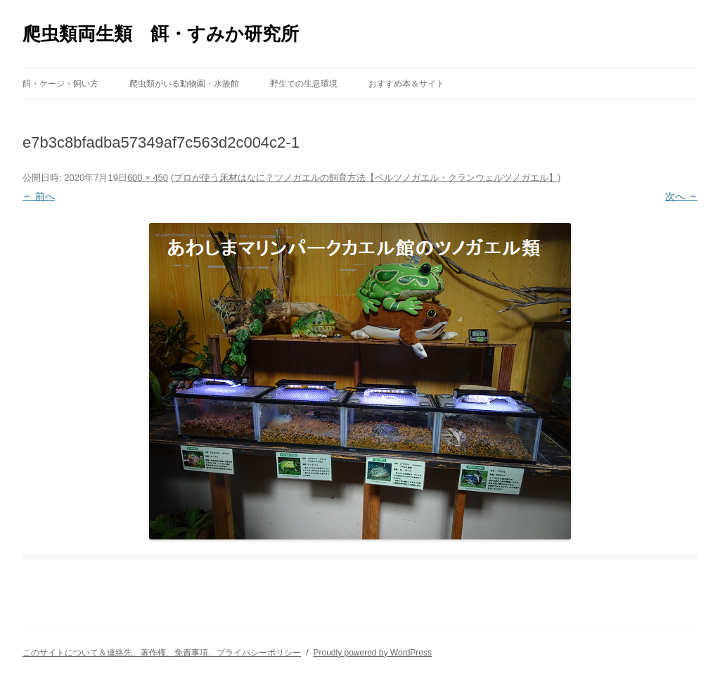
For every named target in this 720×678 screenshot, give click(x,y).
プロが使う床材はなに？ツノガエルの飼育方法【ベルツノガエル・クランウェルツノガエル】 (366, 177)
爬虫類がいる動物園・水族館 (184, 84)
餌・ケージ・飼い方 (60, 84)
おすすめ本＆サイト (406, 84)
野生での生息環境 (304, 84)
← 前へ (38, 196)
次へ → (681, 196)
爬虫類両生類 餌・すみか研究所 (160, 33)
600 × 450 (147, 177)
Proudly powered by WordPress (372, 653)
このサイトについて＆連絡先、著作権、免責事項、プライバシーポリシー (161, 653)
